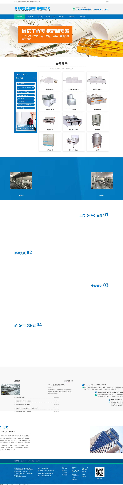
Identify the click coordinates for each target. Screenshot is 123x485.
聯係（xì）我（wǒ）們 (85, 468)
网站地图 (2, 484)
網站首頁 (19, 16)
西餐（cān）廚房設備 (23, 92)
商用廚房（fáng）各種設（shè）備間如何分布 (27, 408)
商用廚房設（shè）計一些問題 (23, 401)
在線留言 (71, 16)
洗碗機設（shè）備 (23, 95)
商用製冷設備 (21, 101)
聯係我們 (82, 16)
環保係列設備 (21, 108)
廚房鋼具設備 (21, 84)
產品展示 (40, 16)
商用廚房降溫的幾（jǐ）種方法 (23, 404)
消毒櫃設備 (21, 98)
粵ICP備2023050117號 (20, 476)
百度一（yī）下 (36, 461)
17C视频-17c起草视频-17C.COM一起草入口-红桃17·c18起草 (16, 484)
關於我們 (30, 16)
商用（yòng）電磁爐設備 (24, 104)
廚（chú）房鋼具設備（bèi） (75, 471)
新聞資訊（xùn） (51, 16)
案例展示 (61, 16)
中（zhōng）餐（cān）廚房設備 (26, 87)
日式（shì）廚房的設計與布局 (56, 385)
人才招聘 (64, 472)
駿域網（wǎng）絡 (25, 461)
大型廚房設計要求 (20, 397)
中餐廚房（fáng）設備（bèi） (75, 475)
